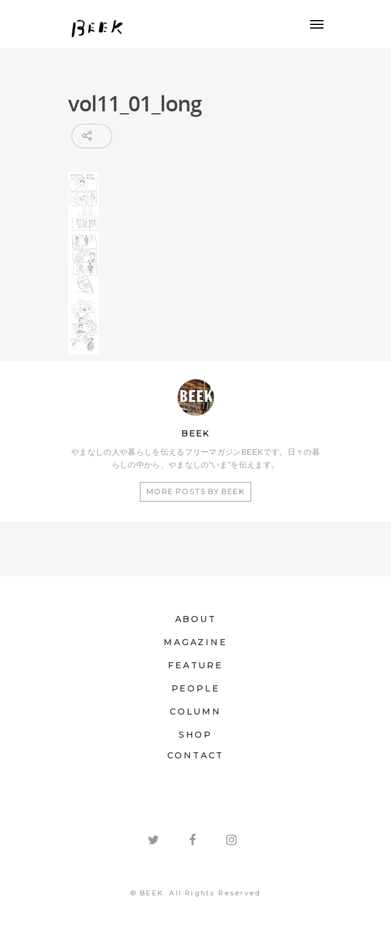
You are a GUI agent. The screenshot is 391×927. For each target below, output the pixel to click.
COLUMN (195, 711)
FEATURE (195, 665)
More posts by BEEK (195, 491)
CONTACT (195, 755)
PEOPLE (195, 688)
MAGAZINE (195, 642)
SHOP (195, 734)
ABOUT (195, 619)
